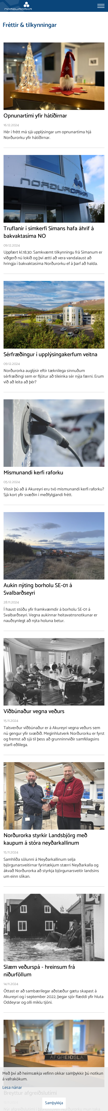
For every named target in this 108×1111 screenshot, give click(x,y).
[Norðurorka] (18, 6)
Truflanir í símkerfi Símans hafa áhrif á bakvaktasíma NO (49, 232)
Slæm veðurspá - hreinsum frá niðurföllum (39, 971)
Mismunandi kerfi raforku (33, 473)
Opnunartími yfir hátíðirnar (35, 116)
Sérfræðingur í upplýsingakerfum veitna (50, 355)
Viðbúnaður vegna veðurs (34, 711)
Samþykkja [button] (54, 1103)
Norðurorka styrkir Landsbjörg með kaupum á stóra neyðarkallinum (45, 839)
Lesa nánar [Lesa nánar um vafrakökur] (12, 1087)
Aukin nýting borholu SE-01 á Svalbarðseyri (38, 589)
